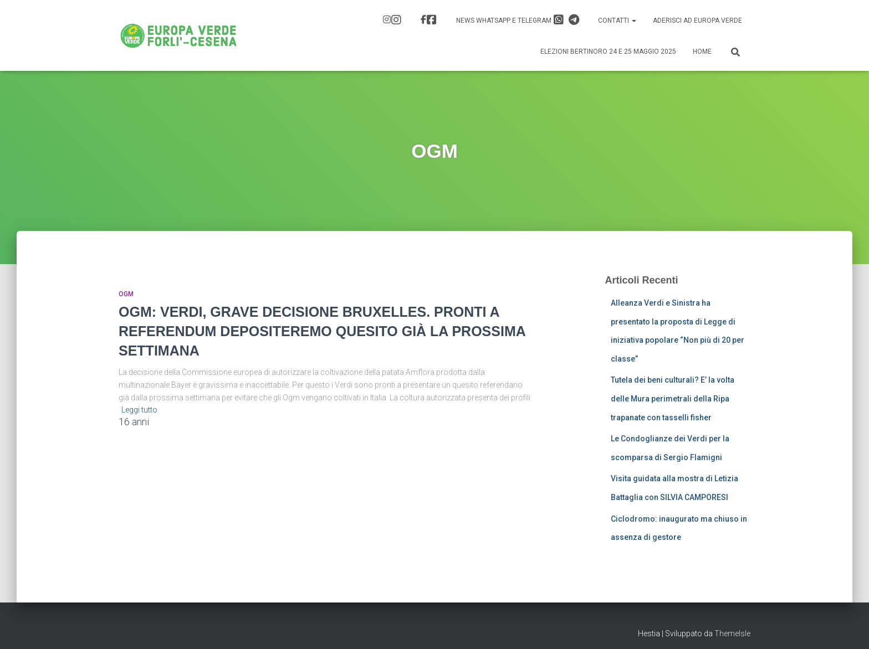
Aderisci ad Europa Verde (697, 20)
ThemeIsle (732, 633)
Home (702, 51)
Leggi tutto (139, 409)
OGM (126, 294)
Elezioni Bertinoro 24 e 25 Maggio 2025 (608, 51)
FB (431, 19)
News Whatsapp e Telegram (517, 19)
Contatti (617, 20)
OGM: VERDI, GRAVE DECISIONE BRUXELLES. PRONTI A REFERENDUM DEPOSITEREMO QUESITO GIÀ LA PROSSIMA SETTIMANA (322, 331)
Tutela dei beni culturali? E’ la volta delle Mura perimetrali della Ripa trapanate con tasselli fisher (672, 398)
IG (396, 19)
